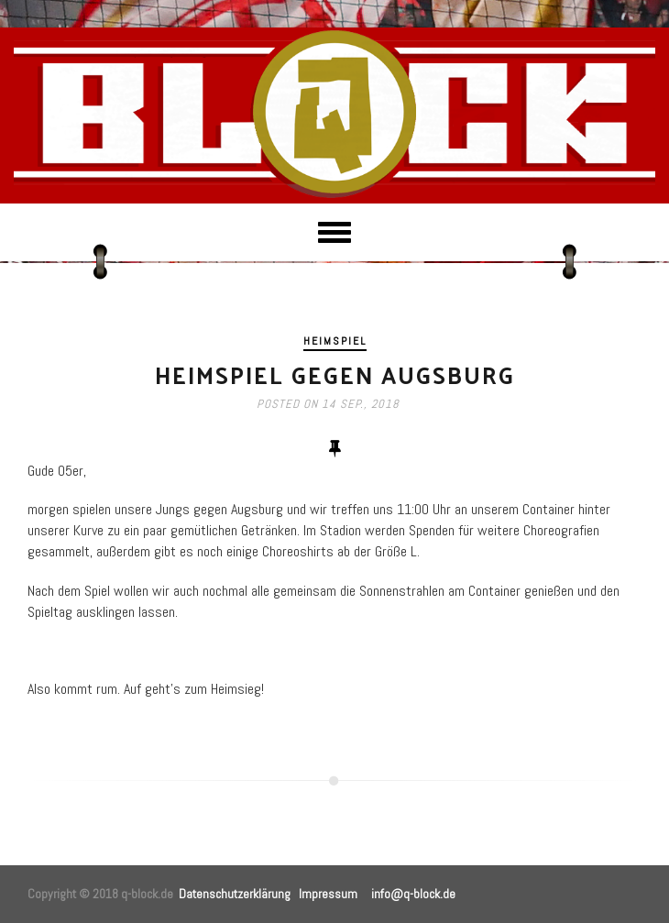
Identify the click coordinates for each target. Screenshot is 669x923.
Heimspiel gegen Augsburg (335, 374)
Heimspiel (335, 341)
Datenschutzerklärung (235, 893)
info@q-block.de (413, 893)
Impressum (328, 893)
